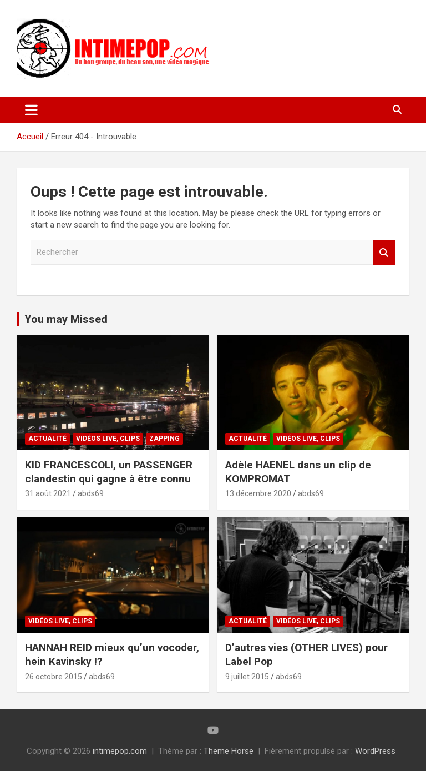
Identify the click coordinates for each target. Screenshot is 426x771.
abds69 (91, 493)
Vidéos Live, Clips (108, 438)
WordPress (375, 751)
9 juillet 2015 (247, 676)
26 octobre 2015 (53, 676)
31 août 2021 (48, 493)
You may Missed (66, 319)
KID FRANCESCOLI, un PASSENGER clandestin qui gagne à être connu (108, 471)
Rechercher (384, 252)
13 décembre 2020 (258, 493)
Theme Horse (228, 751)
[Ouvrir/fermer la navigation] (31, 110)
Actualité (47, 438)
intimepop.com (120, 751)
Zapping (164, 438)
